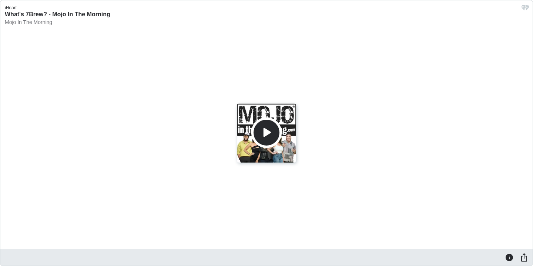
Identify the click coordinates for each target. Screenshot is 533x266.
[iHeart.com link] (525, 9)
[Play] (266, 132)
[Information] (509, 257)
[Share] (524, 257)
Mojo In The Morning (28, 22)
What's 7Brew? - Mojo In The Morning (57, 14)
